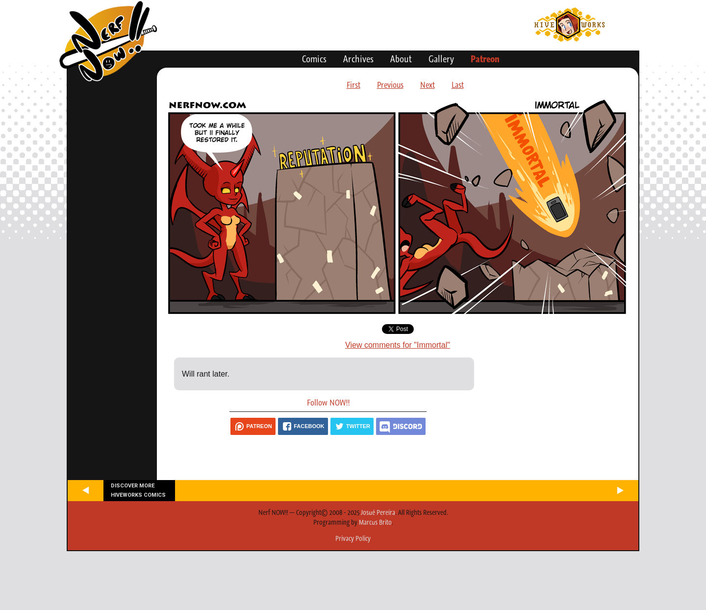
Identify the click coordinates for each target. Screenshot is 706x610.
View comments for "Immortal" (397, 345)
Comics (314, 59)
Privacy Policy (353, 538)
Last (458, 84)
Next (427, 84)
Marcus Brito (375, 522)
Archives (358, 59)
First (353, 84)
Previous (390, 84)
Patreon (485, 59)
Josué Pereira (378, 512)
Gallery (441, 59)
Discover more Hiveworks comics (138, 490)
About (401, 59)
